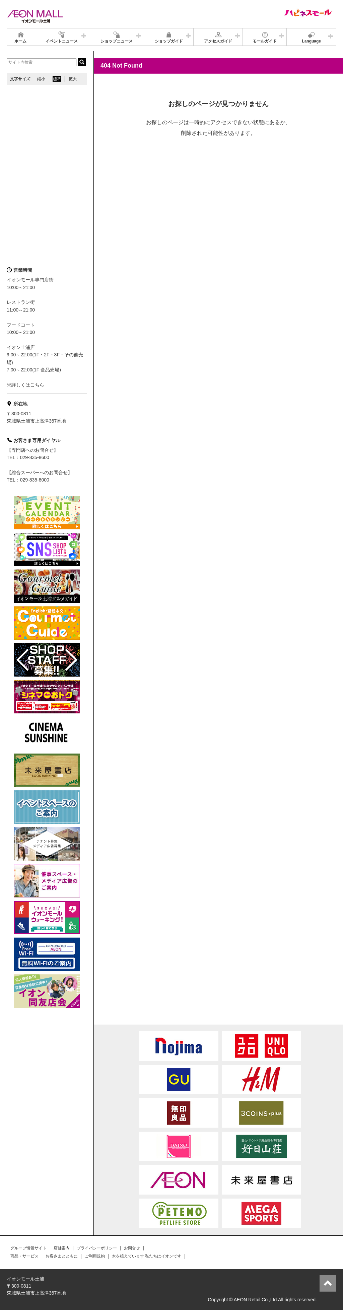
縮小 (41, 79)
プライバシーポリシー (97, 1248)
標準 (57, 79)
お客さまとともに (62, 1256)
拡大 (73, 79)
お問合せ (132, 1248)
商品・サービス (24, 1256)
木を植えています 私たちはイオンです (146, 1256)
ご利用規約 (95, 1256)
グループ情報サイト (28, 1248)
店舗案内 (62, 1248)
